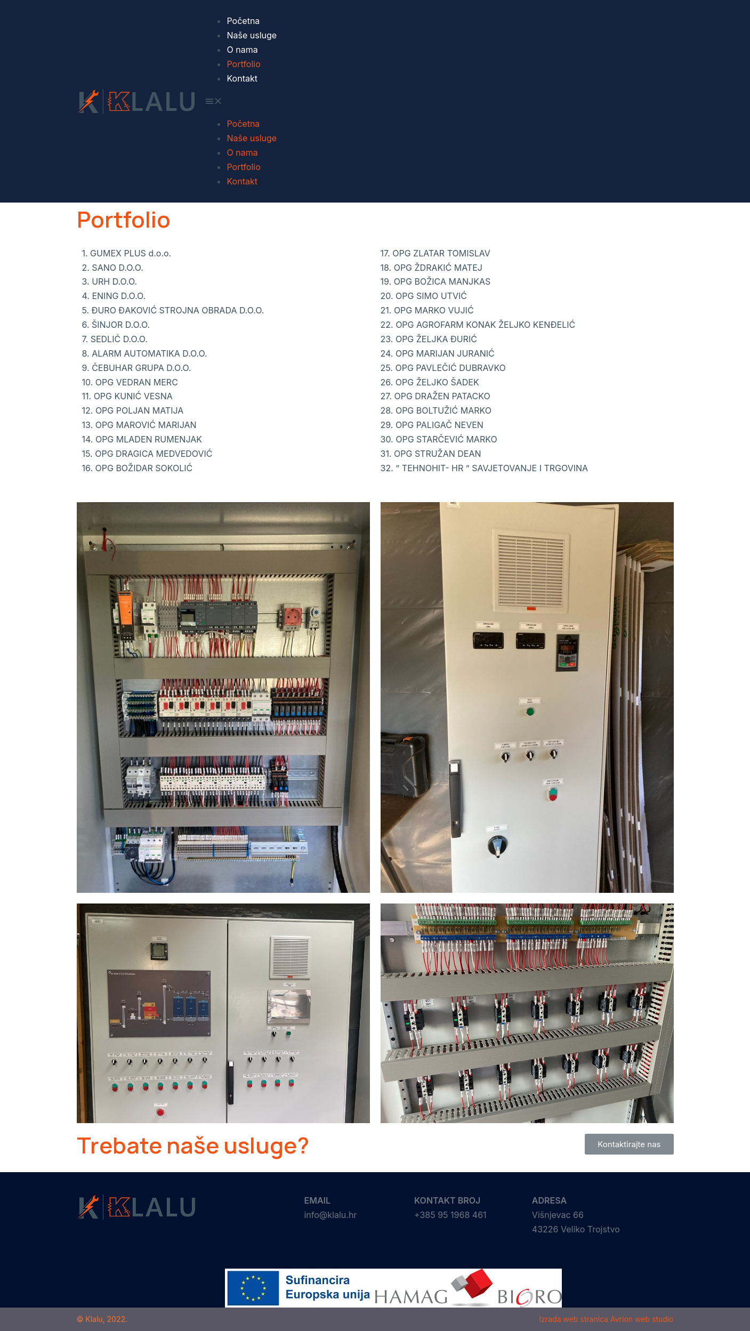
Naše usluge (252, 35)
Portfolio (243, 64)
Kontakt (242, 78)
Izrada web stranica (573, 1319)
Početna (243, 20)
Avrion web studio (641, 1319)
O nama (242, 49)
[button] (439, 101)
